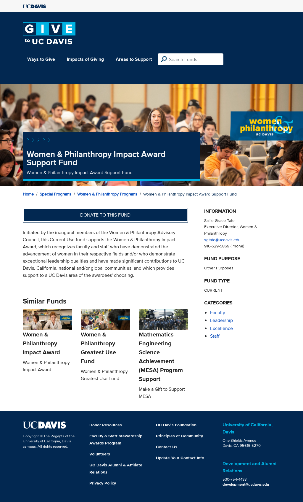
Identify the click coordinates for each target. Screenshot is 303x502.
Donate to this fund (105, 215)
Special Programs (55, 194)
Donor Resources (105, 425)
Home (28, 194)
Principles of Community (179, 436)
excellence (221, 328)
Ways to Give (41, 59)
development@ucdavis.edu (246, 484)
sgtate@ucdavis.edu (222, 239)
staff (215, 336)
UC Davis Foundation (176, 425)
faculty (217, 312)
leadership (221, 320)
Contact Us (166, 447)
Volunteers (99, 454)
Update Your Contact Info (180, 458)
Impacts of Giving (85, 59)
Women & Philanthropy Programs (107, 194)
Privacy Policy (102, 483)
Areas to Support (134, 59)
